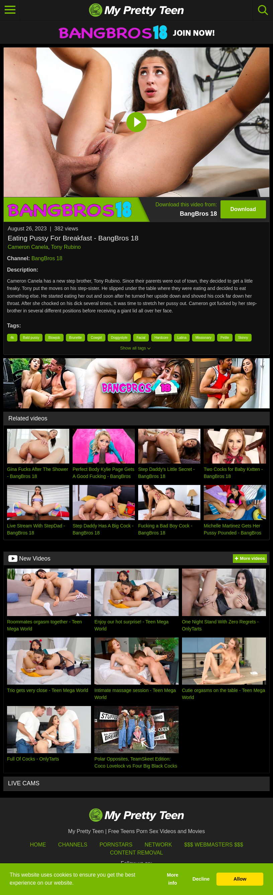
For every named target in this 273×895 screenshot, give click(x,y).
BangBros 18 (47, 258)
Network (158, 845)
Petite (224, 337)
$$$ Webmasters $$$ (213, 845)
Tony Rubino (66, 247)
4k (12, 337)
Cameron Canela (28, 247)
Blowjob (54, 337)
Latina (181, 337)
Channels (72, 845)
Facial (141, 337)
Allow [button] (240, 879)
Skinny (243, 337)
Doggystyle (119, 337)
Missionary (203, 337)
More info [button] (172, 879)
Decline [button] (200, 879)
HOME (38, 845)
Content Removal (136, 853)
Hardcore (161, 337)
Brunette (75, 337)
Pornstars (115, 845)
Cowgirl (96, 337)
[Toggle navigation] (10, 10)
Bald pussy (31, 337)
